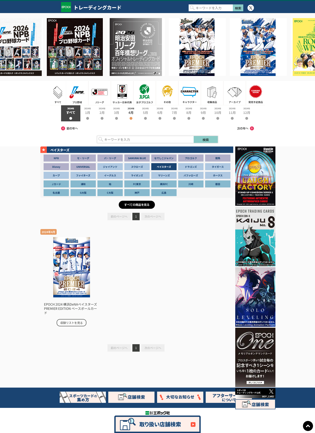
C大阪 (110, 192)
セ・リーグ (83, 158)
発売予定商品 (255, 93)
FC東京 (137, 184)
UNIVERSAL (83, 166)
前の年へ (69, 128)
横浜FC (164, 184)
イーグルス (110, 175)
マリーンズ (164, 175)
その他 (167, 93)
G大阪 (83, 192)
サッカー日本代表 (122, 93)
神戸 (137, 192)
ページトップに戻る (308, 426)
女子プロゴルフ (144, 93)
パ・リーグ (110, 158)
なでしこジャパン (164, 158)
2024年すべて (70, 113)
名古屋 (56, 192)
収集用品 (212, 93)
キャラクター (189, 93)
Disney (56, 166)
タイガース (218, 166)
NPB (56, 158)
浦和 (83, 184)
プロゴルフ (191, 158)
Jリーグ (99, 93)
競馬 (217, 158)
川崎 (190, 184)
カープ (56, 175)
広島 (164, 192)
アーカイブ (234, 93)
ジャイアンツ (110, 166)
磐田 (217, 184)
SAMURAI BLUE (137, 158)
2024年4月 (131, 113)
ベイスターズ (164, 166)
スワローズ (137, 166)
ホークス (218, 175)
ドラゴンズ (191, 166)
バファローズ (191, 175)
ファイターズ (83, 175)
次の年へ (245, 128)
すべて (58, 93)
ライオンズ (137, 175)
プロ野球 (77, 93)
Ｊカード (56, 184)
